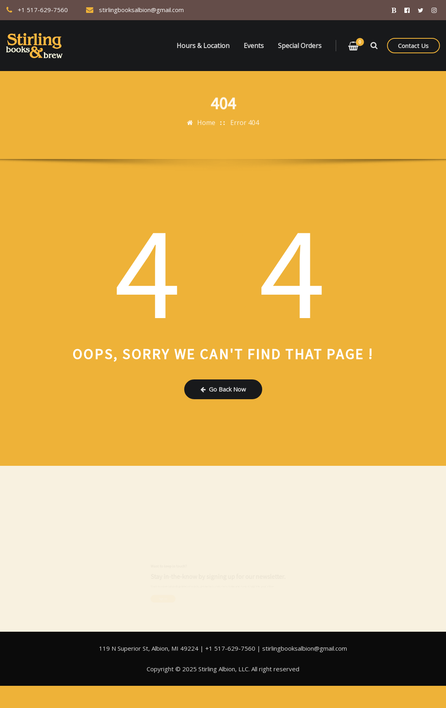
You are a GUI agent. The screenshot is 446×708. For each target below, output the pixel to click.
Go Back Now (223, 389)
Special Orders (300, 45)
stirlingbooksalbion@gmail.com (141, 10)
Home (206, 119)
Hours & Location (203, 45)
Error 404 (244, 119)
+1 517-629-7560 (43, 10)
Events (254, 45)
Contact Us (413, 46)
